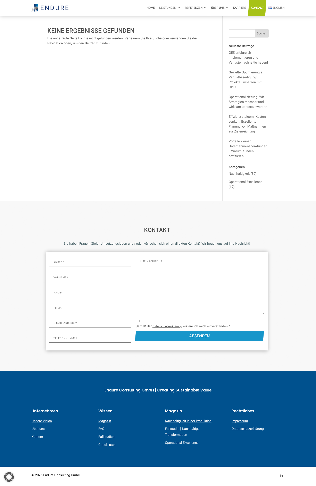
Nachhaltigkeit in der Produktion (188, 421)
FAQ (101, 429)
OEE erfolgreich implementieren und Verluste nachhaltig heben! (248, 57)
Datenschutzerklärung (167, 326)
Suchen (261, 33)
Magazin (104, 421)
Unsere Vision (42, 421)
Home (151, 7)
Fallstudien (106, 437)
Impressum (240, 421)
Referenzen (193, 7)
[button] (9, 477)
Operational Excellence (245, 182)
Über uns (217, 7)
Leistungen (167, 7)
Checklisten (107, 445)
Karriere (239, 7)
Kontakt (257, 7)
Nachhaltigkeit (239, 174)
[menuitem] (276, 8)
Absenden (200, 335)
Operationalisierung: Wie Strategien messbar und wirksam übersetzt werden (248, 102)
